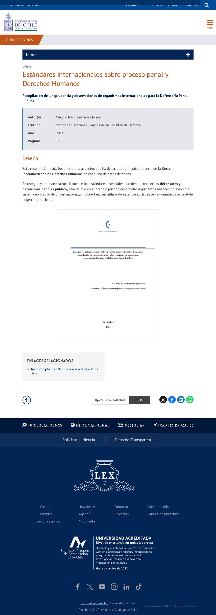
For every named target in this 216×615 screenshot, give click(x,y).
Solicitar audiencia (78, 439)
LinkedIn (181, 400)
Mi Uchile (174, 5)
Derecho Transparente (134, 439)
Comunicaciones (48, 521)
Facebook (172, 400)
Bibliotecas (192, 5)
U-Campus (44, 514)
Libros (31, 54)
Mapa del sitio (158, 507)
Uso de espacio (176, 426)
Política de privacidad (163, 514)
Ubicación (121, 514)
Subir (26, 400)
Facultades (133, 5)
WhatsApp (189, 399)
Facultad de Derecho (94, 603)
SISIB (165, 606)
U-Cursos (157, 5)
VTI (171, 606)
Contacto (121, 507)
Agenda (84, 514)
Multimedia (87, 521)
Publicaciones (19, 39)
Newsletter (87, 507)
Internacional (93, 426)
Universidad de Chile (185, 606)
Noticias (135, 426)
